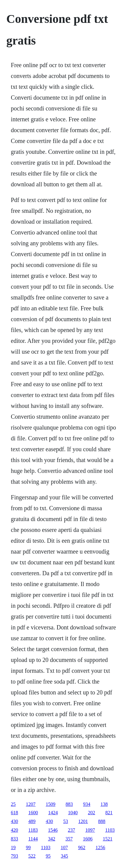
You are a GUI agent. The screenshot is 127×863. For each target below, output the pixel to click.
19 (13, 847)
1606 (88, 838)
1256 (100, 847)
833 (14, 838)
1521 (108, 838)
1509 (50, 804)
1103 (110, 830)
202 (91, 812)
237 (71, 830)
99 (28, 847)
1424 (53, 812)
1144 (33, 838)
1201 (83, 821)
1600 (33, 812)
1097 (90, 830)
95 (48, 855)
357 (69, 838)
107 (64, 847)
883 (69, 804)
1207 (31, 804)
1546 (53, 830)
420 (14, 830)
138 (104, 804)
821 (109, 812)
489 (32, 821)
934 (86, 804)
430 (14, 821)
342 (51, 838)
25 (13, 804)
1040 (73, 812)
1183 (33, 830)
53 (65, 821)
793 (14, 855)
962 (81, 847)
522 (32, 855)
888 (101, 821)
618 (14, 812)
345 (64, 855)
